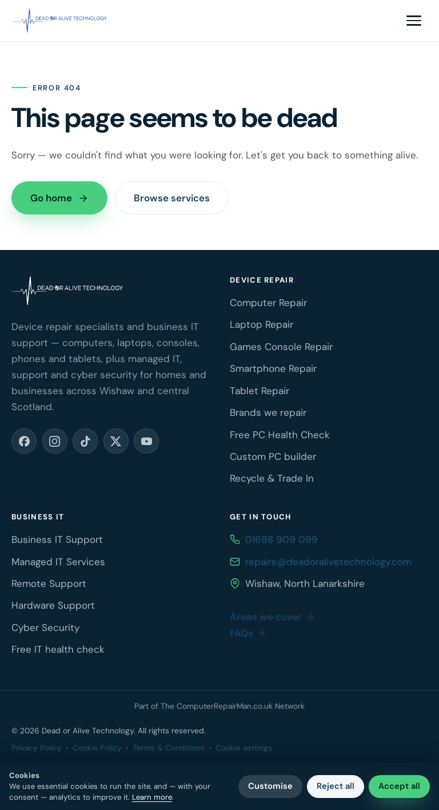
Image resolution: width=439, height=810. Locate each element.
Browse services (172, 198)
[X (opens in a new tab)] (116, 441)
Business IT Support (57, 539)
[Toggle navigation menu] (414, 20)
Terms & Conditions (169, 748)
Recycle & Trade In (272, 478)
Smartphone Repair (273, 368)
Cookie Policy (97, 748)
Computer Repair (268, 302)
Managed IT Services (58, 561)
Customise (270, 786)
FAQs (248, 633)
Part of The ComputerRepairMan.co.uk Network (219, 706)
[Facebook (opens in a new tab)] (24, 441)
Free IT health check (58, 649)
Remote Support (48, 583)
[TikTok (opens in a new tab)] (85, 441)
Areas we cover (272, 616)
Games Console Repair (281, 346)
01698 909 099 (281, 539)
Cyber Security (45, 627)
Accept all (399, 786)
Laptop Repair (261, 324)
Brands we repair (268, 412)
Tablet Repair (259, 390)
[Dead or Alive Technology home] (60, 20)
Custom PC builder (273, 456)
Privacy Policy (36, 748)
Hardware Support (53, 605)
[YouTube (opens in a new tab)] (146, 441)
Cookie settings (243, 748)
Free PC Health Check (280, 434)
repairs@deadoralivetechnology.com (328, 561)
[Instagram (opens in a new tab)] (54, 441)
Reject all (335, 786)
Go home (59, 198)
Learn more (152, 797)
